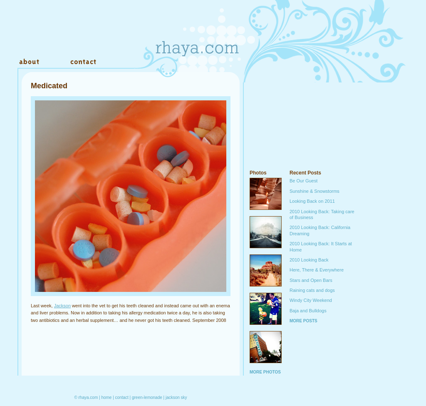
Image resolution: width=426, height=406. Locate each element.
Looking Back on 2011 (312, 201)
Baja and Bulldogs (308, 310)
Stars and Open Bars (311, 280)
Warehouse (121, 62)
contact (122, 397)
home (106, 397)
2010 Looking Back (309, 259)
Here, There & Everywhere (317, 269)
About (29, 62)
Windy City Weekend (311, 300)
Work (54, 62)
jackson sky (176, 397)
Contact (83, 62)
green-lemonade (147, 397)
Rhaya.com (196, 33)
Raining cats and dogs (312, 290)
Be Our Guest (303, 180)
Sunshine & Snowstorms (314, 191)
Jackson (62, 305)
